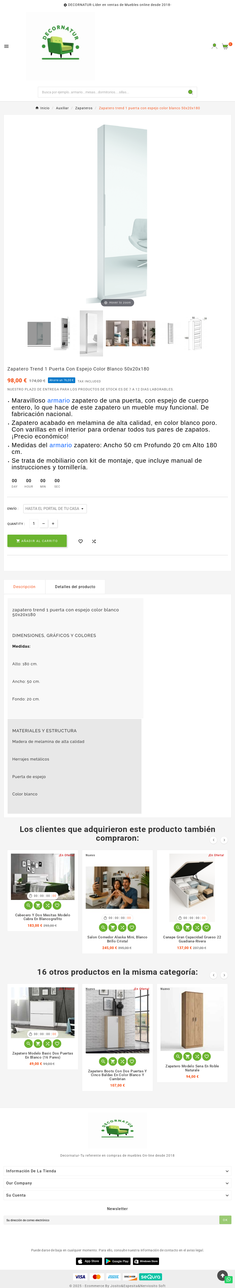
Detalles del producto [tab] (75, 587)
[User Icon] (214, 46)
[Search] (190, 92)
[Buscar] (111, 92)
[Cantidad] (33, 523)
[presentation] (40, 1235)
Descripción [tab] (24, 587)
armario (58, 400)
